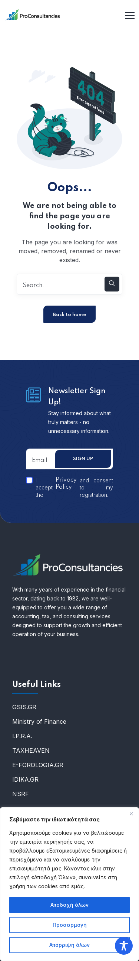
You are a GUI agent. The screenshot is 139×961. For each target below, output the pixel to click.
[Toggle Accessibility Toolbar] (123, 945)
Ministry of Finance (39, 721)
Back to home (69, 314)
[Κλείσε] (131, 813)
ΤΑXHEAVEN (31, 750)
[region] (69, 884)
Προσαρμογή (70, 925)
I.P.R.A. (22, 736)
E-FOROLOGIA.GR (37, 765)
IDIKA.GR (25, 779)
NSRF (20, 794)
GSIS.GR (24, 707)
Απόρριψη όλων (69, 945)
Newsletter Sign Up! (77, 397)
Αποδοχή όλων (69, 905)
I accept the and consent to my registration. (69, 487)
